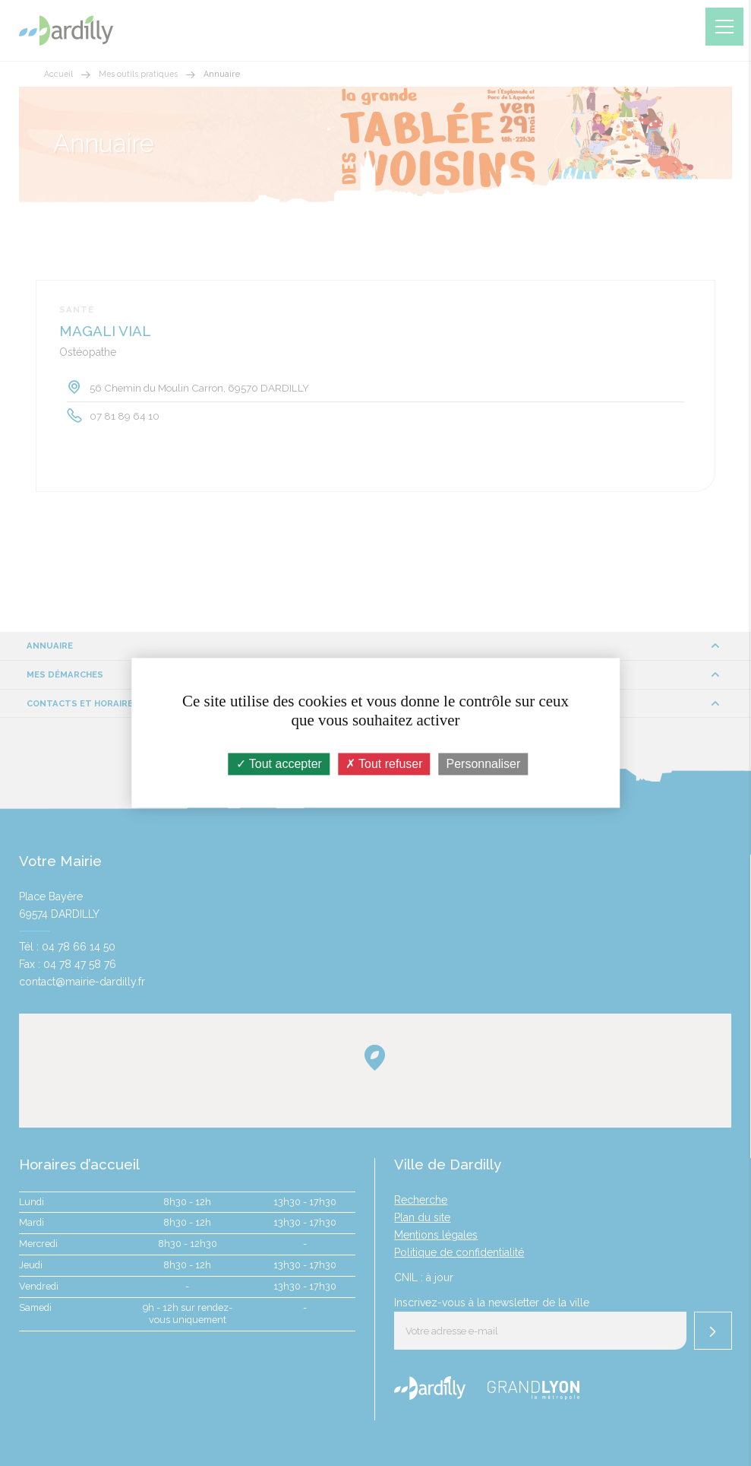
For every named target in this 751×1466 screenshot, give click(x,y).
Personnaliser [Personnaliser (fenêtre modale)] (483, 763)
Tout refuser (384, 763)
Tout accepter (279, 763)
